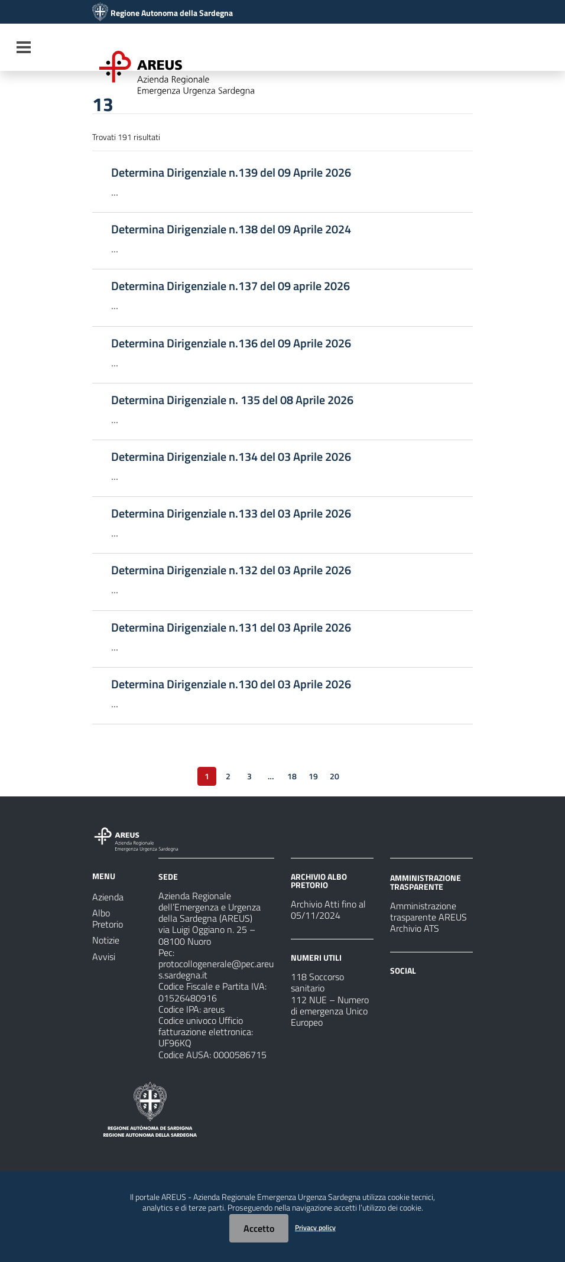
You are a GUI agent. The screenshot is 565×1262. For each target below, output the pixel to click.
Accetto (258, 1228)
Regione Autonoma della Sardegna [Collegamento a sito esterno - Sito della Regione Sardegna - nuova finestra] (172, 13)
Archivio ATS (414, 928)
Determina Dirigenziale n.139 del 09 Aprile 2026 (231, 172)
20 (334, 776)
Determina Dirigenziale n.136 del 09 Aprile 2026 (231, 343)
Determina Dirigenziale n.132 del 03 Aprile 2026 (231, 570)
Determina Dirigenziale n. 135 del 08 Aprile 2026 (232, 400)
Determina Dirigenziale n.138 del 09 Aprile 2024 (231, 229)
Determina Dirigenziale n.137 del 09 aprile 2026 (230, 286)
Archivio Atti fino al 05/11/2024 (328, 909)
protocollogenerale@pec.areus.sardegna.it (216, 969)
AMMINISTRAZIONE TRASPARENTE (425, 882)
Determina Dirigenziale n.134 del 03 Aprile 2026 (231, 457)
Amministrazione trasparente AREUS (428, 911)
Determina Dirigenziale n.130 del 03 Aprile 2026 (231, 684)
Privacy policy (315, 1227)
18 (292, 776)
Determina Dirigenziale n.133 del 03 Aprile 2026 (231, 513)
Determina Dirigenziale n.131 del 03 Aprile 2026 (231, 627)
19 (313, 776)
